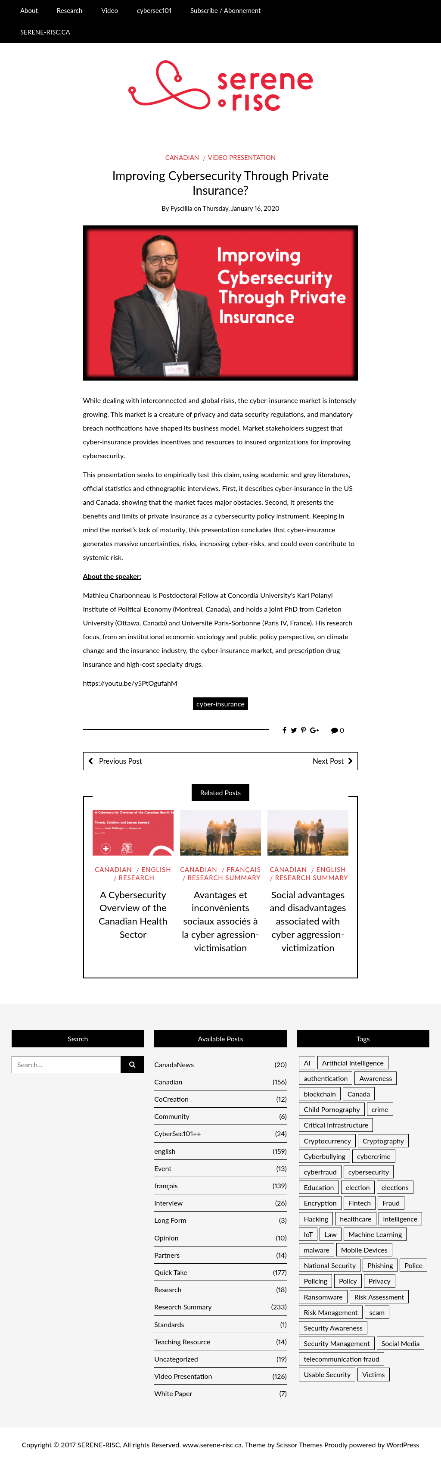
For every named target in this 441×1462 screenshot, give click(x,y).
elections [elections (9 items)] (395, 1187)
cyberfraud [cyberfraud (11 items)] (320, 1172)
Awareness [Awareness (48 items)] (375, 1078)
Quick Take (220, 1272)
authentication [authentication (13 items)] (326, 1078)
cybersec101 (154, 10)
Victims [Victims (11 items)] (373, 1374)
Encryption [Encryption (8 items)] (320, 1203)
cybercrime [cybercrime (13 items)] (374, 1156)
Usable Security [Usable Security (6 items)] (327, 1374)
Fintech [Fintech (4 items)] (359, 1203)
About (29, 10)
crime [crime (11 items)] (380, 1109)
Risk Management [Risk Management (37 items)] (330, 1312)
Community (220, 1116)
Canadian (182, 157)
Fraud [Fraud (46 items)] (391, 1203)
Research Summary (224, 877)
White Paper (220, 1393)
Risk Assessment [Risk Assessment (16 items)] (379, 1297)
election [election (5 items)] (358, 1187)
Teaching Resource (220, 1341)
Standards (220, 1324)
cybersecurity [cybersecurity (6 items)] (368, 1172)
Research (69, 10)
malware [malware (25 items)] (316, 1250)
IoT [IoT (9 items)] (308, 1234)
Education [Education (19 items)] (319, 1187)
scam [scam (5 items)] (377, 1312)
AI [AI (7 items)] (307, 1063)
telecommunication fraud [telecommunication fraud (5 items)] (341, 1359)
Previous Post (119, 760)
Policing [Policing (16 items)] (315, 1281)
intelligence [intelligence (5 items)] (400, 1219)
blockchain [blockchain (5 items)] (319, 1094)
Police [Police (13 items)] (413, 1265)
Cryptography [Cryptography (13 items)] (383, 1141)
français (244, 869)
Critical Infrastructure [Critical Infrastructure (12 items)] (336, 1125)
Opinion (220, 1238)
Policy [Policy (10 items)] (348, 1281)
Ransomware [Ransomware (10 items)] (323, 1297)
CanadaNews (220, 1064)
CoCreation (220, 1099)
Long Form (220, 1220)
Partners (220, 1255)
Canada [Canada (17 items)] (359, 1094)
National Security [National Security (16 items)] (330, 1265)
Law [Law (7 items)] (330, 1234)
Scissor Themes (299, 1444)
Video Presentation (242, 157)
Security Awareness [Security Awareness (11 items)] (333, 1328)
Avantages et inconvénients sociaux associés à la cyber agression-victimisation (220, 921)
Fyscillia (182, 208)
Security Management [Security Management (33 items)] (337, 1343)
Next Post (328, 760)
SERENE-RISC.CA (45, 32)
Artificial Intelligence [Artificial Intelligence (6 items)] (353, 1063)
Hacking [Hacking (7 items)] (316, 1219)
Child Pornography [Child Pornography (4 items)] (332, 1109)
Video (109, 10)
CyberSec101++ (220, 1133)
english (156, 869)
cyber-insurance (220, 704)
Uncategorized (220, 1359)
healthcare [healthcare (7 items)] (355, 1219)
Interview (220, 1203)
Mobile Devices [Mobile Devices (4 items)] (364, 1250)
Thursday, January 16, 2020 (241, 208)
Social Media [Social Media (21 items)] (401, 1343)
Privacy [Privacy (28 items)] (380, 1281)
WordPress (402, 1444)
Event (220, 1168)
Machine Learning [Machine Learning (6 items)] (375, 1234)
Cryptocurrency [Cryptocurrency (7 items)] (327, 1141)
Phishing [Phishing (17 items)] (380, 1265)
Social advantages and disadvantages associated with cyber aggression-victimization (308, 921)
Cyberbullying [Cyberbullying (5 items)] (324, 1156)
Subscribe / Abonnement (225, 10)
